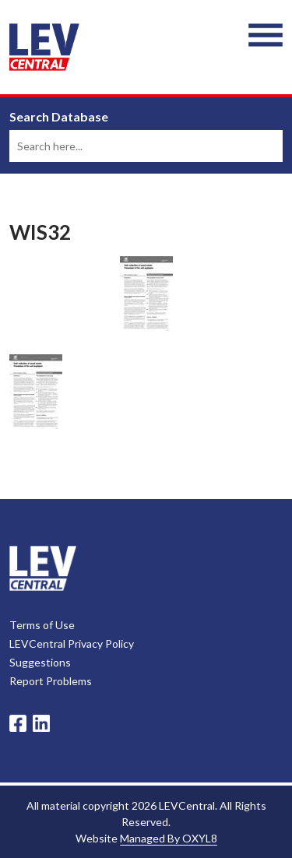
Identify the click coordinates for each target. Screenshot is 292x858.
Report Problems (50, 680)
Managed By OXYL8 (168, 838)
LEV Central (44, 47)
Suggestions (40, 662)
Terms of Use (42, 624)
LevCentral (42, 568)
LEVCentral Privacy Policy (71, 643)
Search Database (58, 116)
